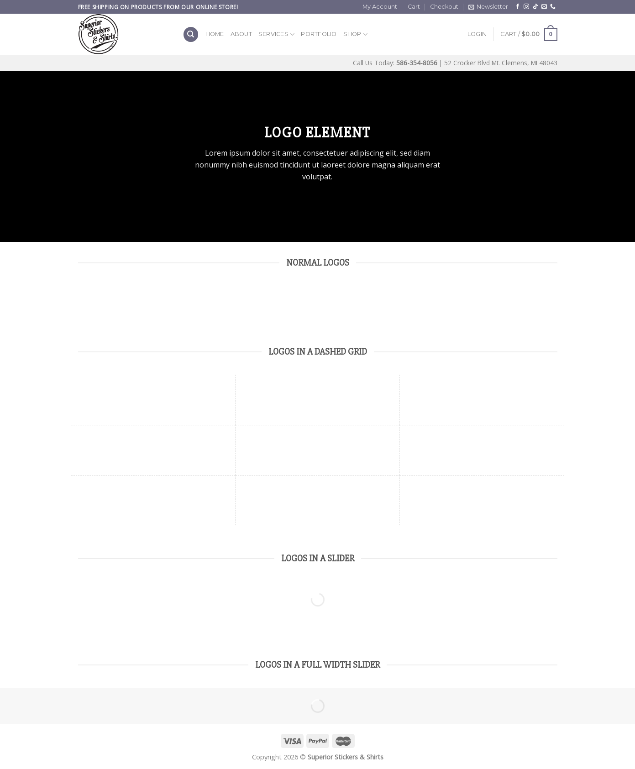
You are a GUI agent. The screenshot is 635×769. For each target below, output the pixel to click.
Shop (355, 34)
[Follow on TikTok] (535, 7)
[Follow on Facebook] (517, 7)
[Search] (191, 34)
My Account (379, 6)
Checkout (444, 6)
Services (276, 34)
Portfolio (318, 34)
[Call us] (553, 7)
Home (214, 34)
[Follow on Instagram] (526, 7)
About (241, 34)
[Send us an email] (544, 7)
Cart (414, 6)
